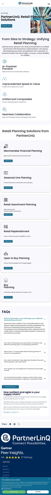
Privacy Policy (28, 485)
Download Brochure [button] (10, 387)
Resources (6, 469)
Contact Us (6, 475)
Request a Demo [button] (6, 26)
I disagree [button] (38, 491)
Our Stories (6, 472)
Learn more (8, 161)
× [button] (49, 478)
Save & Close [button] (13, 492)
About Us (5, 466)
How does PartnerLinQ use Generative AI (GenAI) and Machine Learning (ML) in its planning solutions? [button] (23, 343)
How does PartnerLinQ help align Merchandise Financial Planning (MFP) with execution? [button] (23, 361)
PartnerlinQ (25, 3)
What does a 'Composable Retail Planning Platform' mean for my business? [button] (22, 352)
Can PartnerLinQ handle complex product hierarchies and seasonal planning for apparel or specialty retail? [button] (23, 378)
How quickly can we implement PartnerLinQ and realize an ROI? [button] (23, 369)
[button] (25, 489)
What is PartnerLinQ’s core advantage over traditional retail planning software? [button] (23, 319)
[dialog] (25, 486)
